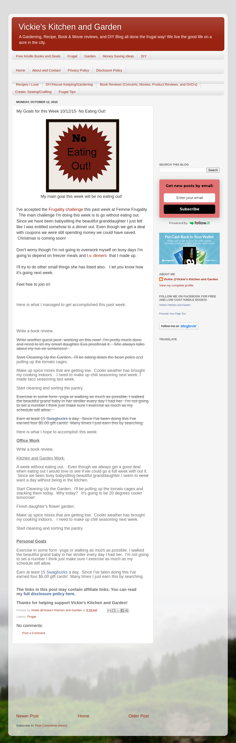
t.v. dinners (97, 255)
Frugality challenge (66, 209)
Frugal (72, 56)
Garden (90, 56)
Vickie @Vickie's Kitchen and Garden (191, 279)
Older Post (139, 716)
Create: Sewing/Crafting (33, 92)
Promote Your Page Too (172, 313)
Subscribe (189, 209)
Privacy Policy (78, 70)
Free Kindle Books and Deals (38, 56)
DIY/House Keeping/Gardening (69, 84)
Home (20, 70)
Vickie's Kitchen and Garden (70, 27)
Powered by (189, 223)
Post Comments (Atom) (51, 725)
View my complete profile (176, 285)
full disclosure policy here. (51, 594)
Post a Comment (33, 633)
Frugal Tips (67, 92)
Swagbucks (56, 418)
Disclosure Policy (109, 70)
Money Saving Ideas (118, 56)
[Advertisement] (82, 678)
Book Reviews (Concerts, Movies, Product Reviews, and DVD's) (148, 84)
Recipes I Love (27, 84)
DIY (144, 56)
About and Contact (46, 70)
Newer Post (27, 716)
